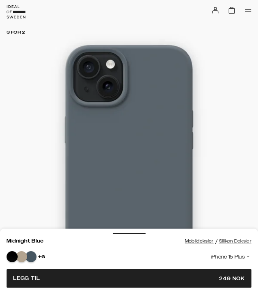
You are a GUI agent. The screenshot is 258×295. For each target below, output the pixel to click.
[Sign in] (215, 10)
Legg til (129, 278)
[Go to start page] (16, 11)
